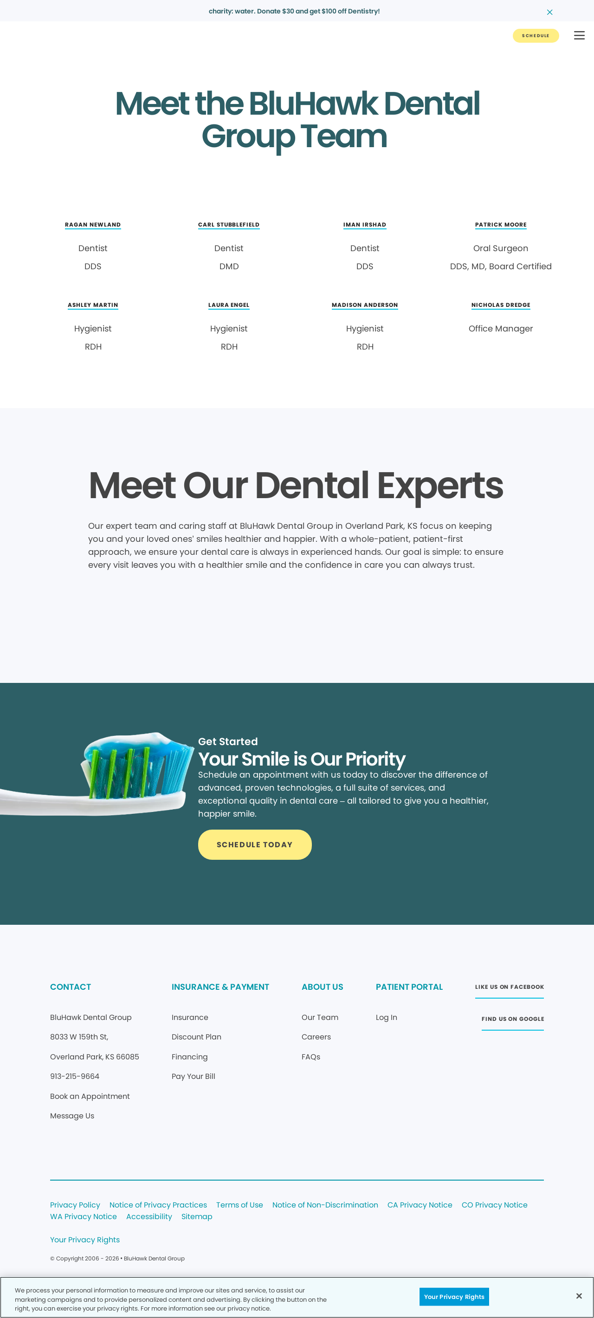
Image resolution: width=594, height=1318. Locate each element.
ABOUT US (322, 987)
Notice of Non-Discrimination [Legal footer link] (325, 1205)
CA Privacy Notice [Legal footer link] (419, 1205)
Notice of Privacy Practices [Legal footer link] (158, 1205)
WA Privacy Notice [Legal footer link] (83, 1217)
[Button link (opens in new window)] (509, 989)
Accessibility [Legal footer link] (149, 1217)
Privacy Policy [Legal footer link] (75, 1205)
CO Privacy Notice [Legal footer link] (495, 1205)
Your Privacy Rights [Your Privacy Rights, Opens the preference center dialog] (454, 1296)
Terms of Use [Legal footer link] (239, 1205)
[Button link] (536, 36)
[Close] (579, 1296)
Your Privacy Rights (85, 1240)
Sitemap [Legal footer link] (197, 1217)
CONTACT (70, 987)
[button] (579, 36)
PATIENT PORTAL (409, 987)
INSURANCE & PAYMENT (220, 987)
